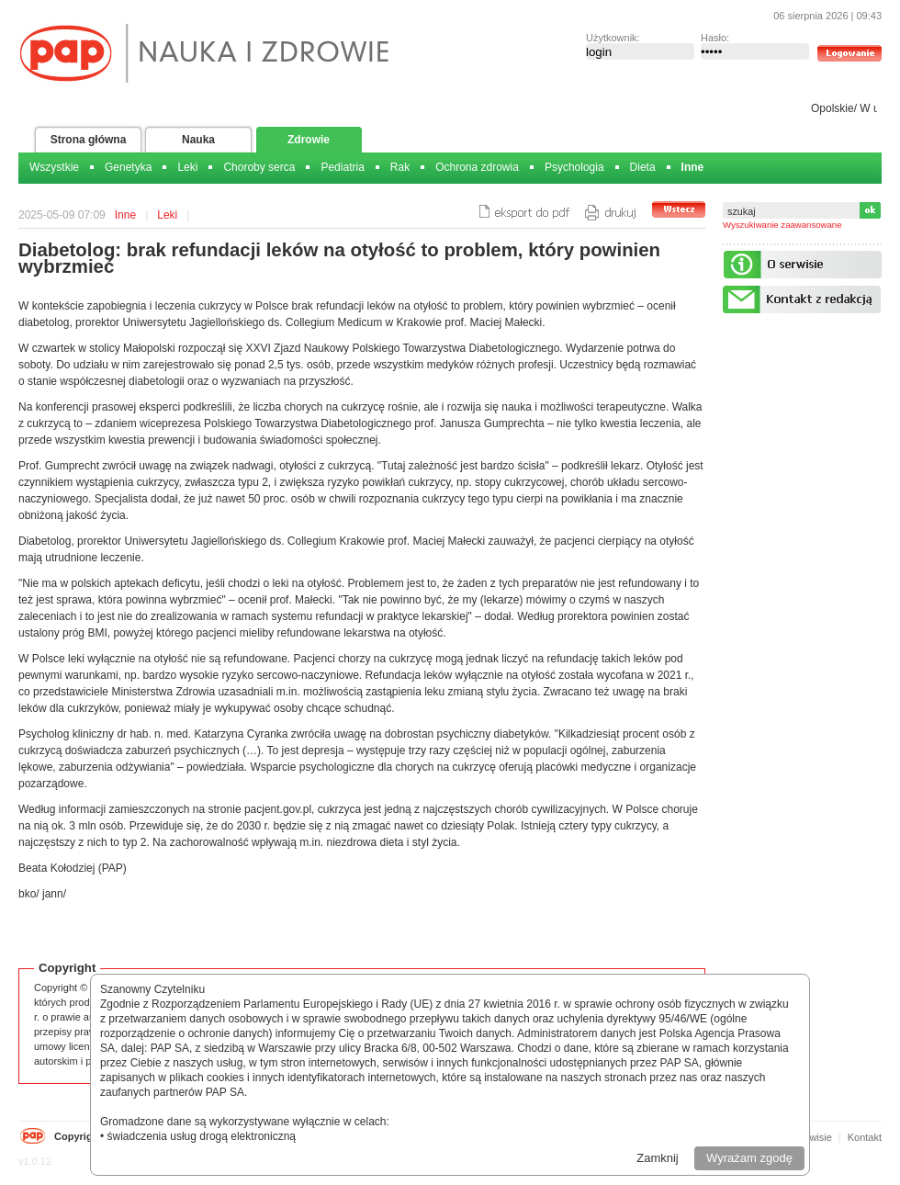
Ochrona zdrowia (477, 167)
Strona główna (89, 139)
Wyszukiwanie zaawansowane (782, 225)
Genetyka (128, 167)
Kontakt (865, 1137)
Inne (692, 167)
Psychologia (574, 167)
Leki (187, 167)
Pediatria (342, 167)
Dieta (643, 167)
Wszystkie (54, 167)
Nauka (198, 139)
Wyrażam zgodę (749, 1158)
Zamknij (657, 1158)
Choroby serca (259, 167)
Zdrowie (308, 139)
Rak (400, 167)
